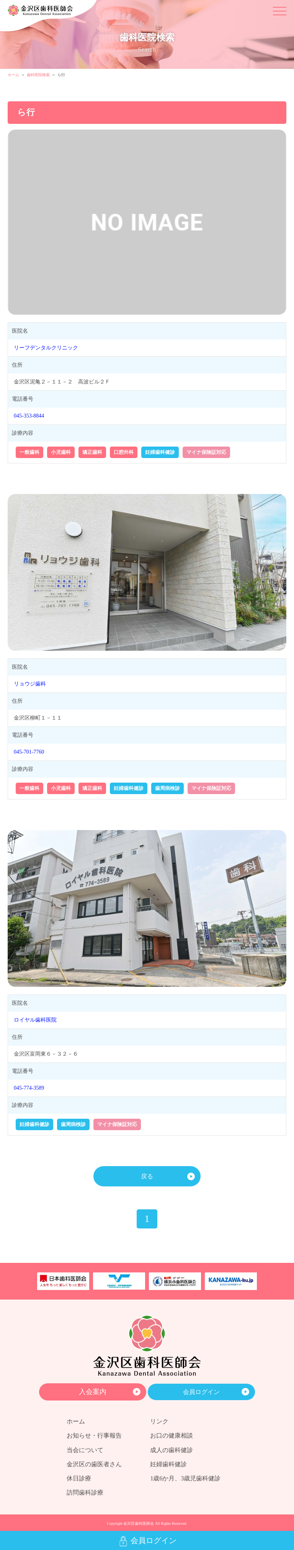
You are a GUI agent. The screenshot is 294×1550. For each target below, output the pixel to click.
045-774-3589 (29, 1088)
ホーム (13, 75)
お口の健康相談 (171, 1435)
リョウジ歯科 (30, 684)
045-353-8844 (29, 416)
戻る (147, 1176)
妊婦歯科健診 (168, 1464)
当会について (85, 1450)
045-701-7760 (29, 752)
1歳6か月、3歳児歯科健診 (185, 1478)
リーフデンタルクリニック (46, 348)
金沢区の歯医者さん (94, 1464)
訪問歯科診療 (85, 1492)
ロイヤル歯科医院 (35, 1020)
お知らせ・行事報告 (94, 1435)
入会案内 (92, 1392)
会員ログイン (201, 1392)
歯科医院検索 (38, 75)
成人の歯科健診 (171, 1450)
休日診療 (79, 1478)
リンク (159, 1421)
